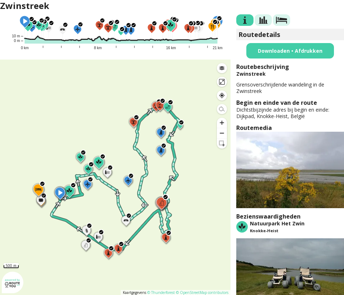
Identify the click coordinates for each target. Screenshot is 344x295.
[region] (115, 177)
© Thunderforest (161, 292)
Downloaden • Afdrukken (290, 50)
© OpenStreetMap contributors (202, 292)
